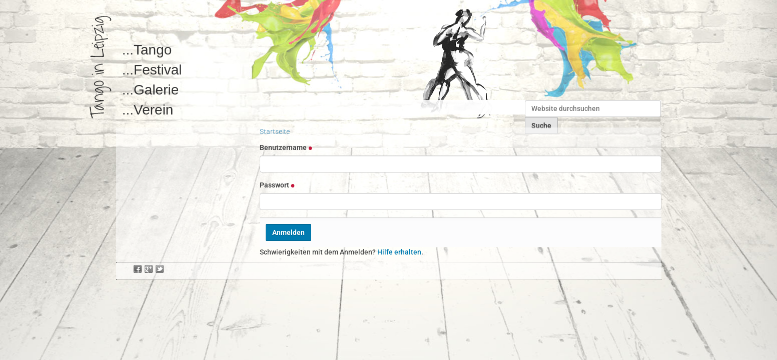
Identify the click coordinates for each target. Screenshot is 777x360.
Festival (158, 70)
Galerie (156, 90)
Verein (153, 110)
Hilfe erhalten (399, 252)
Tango (153, 50)
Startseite (275, 132)
